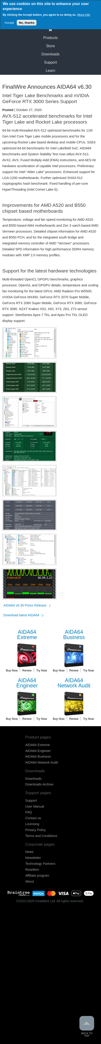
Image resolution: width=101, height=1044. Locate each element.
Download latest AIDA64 (21, 615)
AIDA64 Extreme (37, 745)
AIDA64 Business (38, 756)
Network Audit (74, 683)
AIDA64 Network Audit (41, 762)
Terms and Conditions (41, 836)
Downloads (50, 54)
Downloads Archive (39, 784)
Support (50, 62)
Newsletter (33, 858)
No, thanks (26, 21)
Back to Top (86, 1026)
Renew (26, 670)
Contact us (33, 818)
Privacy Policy (35, 830)
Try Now (41, 670)
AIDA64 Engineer (38, 751)
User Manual (34, 806)
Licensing (32, 824)
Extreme (27, 635)
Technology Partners (40, 863)
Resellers (32, 869)
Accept (9, 21)
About (29, 881)
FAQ (28, 812)
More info (83, 13)
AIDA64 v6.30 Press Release (24, 605)
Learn (50, 71)
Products (50, 38)
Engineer (27, 683)
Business (74, 635)
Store (50, 46)
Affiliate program (37, 875)
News (29, 852)
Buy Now (12, 670)
